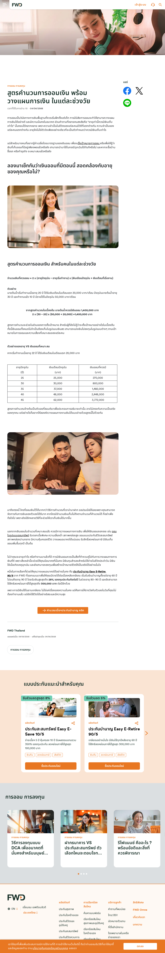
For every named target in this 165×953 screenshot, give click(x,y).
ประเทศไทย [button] (29, 912)
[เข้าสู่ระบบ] (140, 4)
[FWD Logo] (17, 5)
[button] (140, 4)
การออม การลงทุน (20, 649)
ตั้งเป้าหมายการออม (89, 143)
